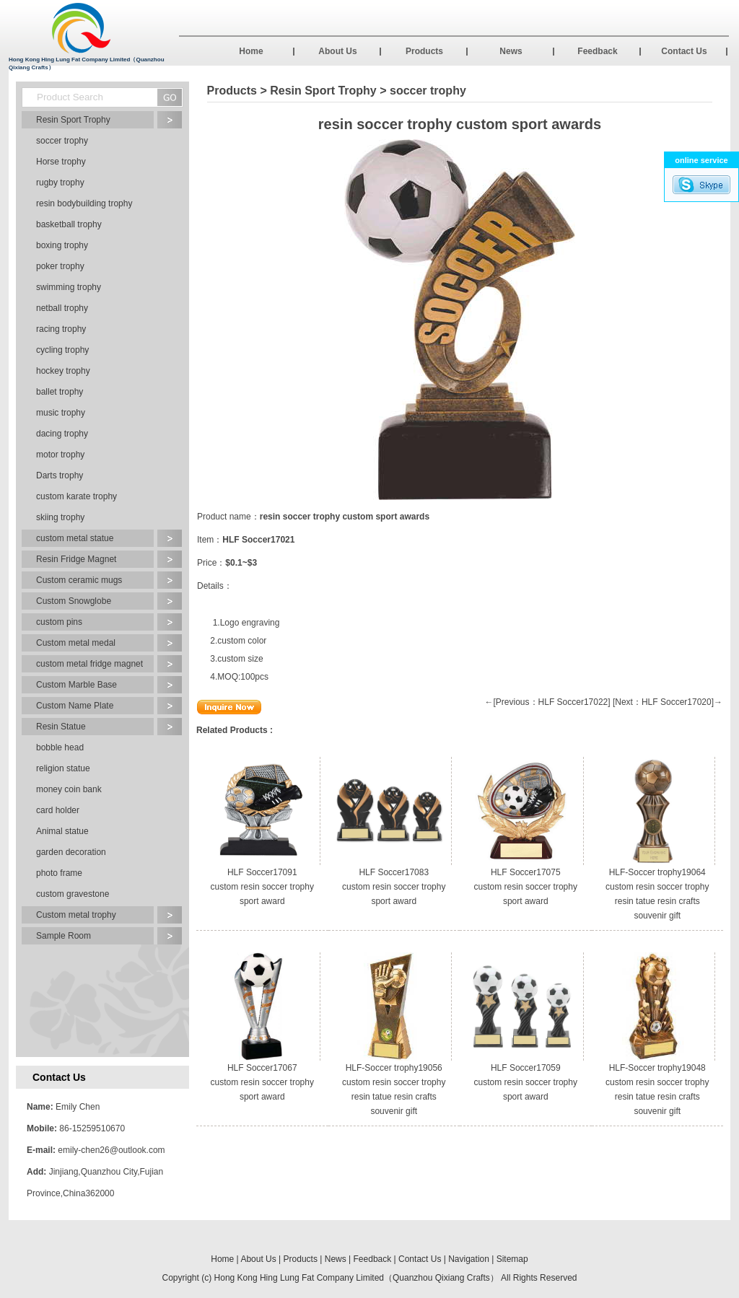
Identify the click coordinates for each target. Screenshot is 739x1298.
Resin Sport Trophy (73, 120)
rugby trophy (60, 182)
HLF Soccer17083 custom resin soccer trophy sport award (393, 886)
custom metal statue (74, 538)
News (510, 51)
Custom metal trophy (76, 915)
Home (251, 51)
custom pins (59, 622)
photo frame (59, 873)
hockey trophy (63, 371)
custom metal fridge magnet (89, 664)
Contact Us (684, 51)
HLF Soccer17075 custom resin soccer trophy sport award (525, 886)
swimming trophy (68, 287)
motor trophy (60, 455)
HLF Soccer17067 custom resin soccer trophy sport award (262, 1082)
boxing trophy (62, 245)
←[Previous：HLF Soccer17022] (548, 702)
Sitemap (512, 1259)
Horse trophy (61, 162)
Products (424, 51)
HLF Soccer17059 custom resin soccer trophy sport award (525, 1082)
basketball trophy (69, 224)
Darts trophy (59, 475)
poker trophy (60, 266)
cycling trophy (62, 350)
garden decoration (71, 852)
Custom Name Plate (74, 706)
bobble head (60, 747)
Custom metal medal (75, 643)
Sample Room (63, 936)
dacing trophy (62, 434)
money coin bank (69, 789)
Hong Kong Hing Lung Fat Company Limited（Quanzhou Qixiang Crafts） (356, 1278)
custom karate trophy (76, 496)
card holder (57, 810)
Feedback (597, 51)
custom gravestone (72, 894)
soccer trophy (62, 141)
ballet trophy (59, 392)
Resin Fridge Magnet (76, 559)
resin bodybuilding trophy (84, 203)
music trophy (60, 413)
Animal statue (62, 831)
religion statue (63, 768)
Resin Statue (61, 727)
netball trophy (62, 308)
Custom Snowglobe (73, 601)
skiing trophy (60, 517)
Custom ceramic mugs (79, 580)
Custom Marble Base (76, 685)
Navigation (468, 1259)
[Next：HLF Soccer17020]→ (667, 702)
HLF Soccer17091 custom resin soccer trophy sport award (262, 886)
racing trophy (61, 329)
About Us (337, 51)
